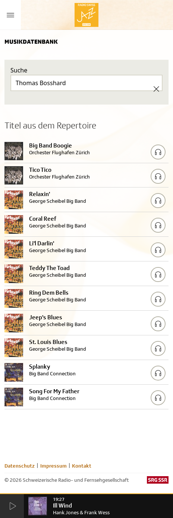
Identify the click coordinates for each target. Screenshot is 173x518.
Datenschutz (19, 465)
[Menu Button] (10, 15)
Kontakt (81, 465)
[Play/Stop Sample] (158, 152)
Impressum (53, 465)
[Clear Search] (156, 89)
